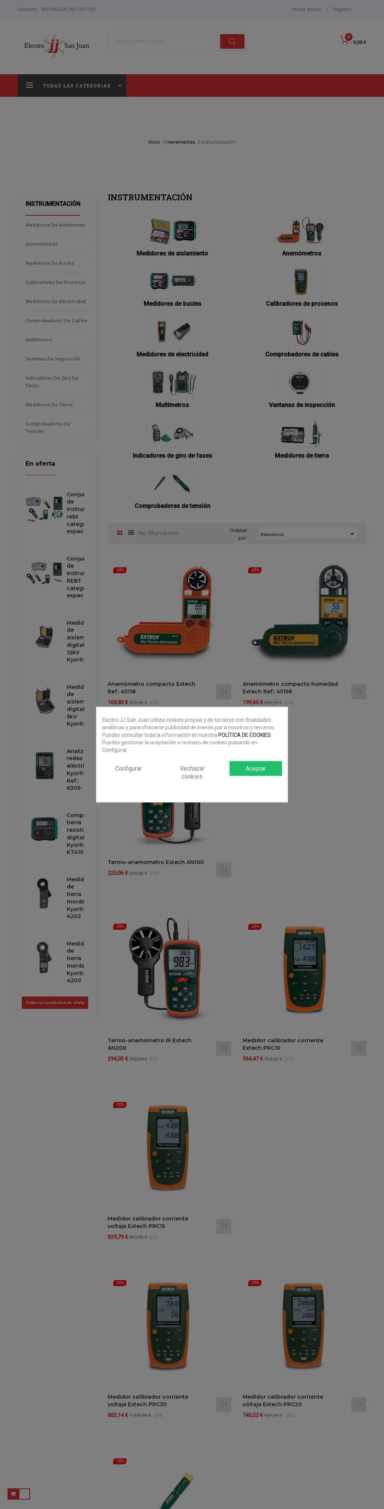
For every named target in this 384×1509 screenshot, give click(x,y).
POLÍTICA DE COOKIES (244, 735)
